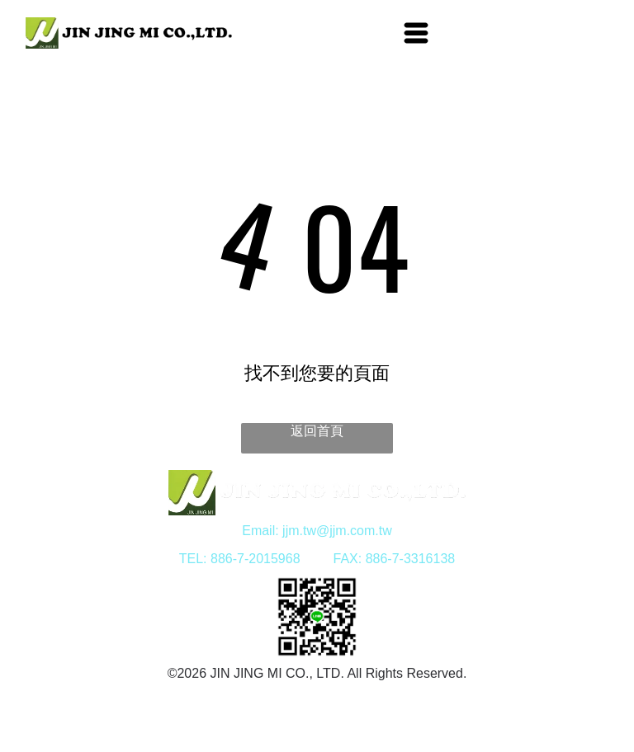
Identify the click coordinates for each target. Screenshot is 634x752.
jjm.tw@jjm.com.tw (337, 531)
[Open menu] (416, 33)
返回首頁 (317, 431)
